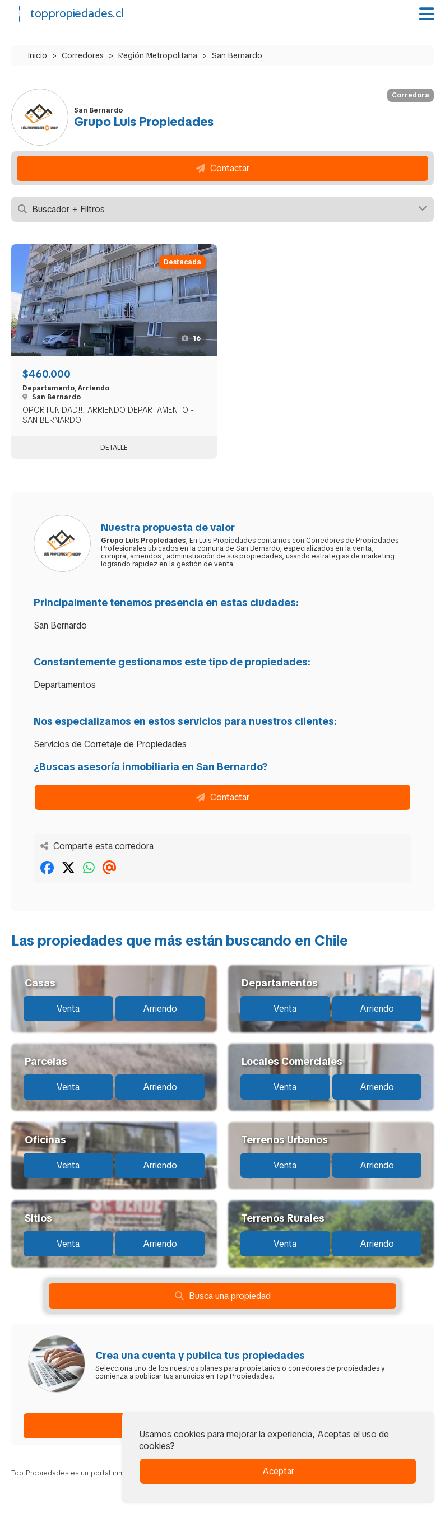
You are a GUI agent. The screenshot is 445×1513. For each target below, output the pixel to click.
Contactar (222, 168)
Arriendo (160, 1008)
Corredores (83, 55)
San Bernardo (237, 55)
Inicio (37, 55)
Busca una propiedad (223, 1296)
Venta (68, 1008)
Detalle (114, 447)
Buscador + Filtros (222, 209)
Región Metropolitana (157, 55)
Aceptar (278, 1471)
